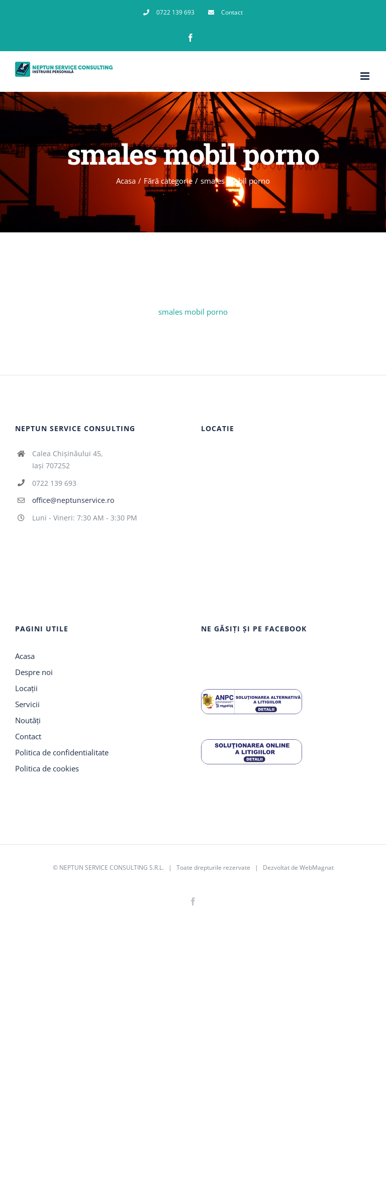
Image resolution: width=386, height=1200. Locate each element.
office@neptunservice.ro (73, 500)
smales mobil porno (193, 312)
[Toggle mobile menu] (365, 76)
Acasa (25, 656)
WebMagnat (317, 867)
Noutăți (28, 720)
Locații (26, 688)
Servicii (27, 704)
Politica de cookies (47, 768)
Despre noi (34, 672)
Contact (28, 736)
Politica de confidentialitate (62, 752)
